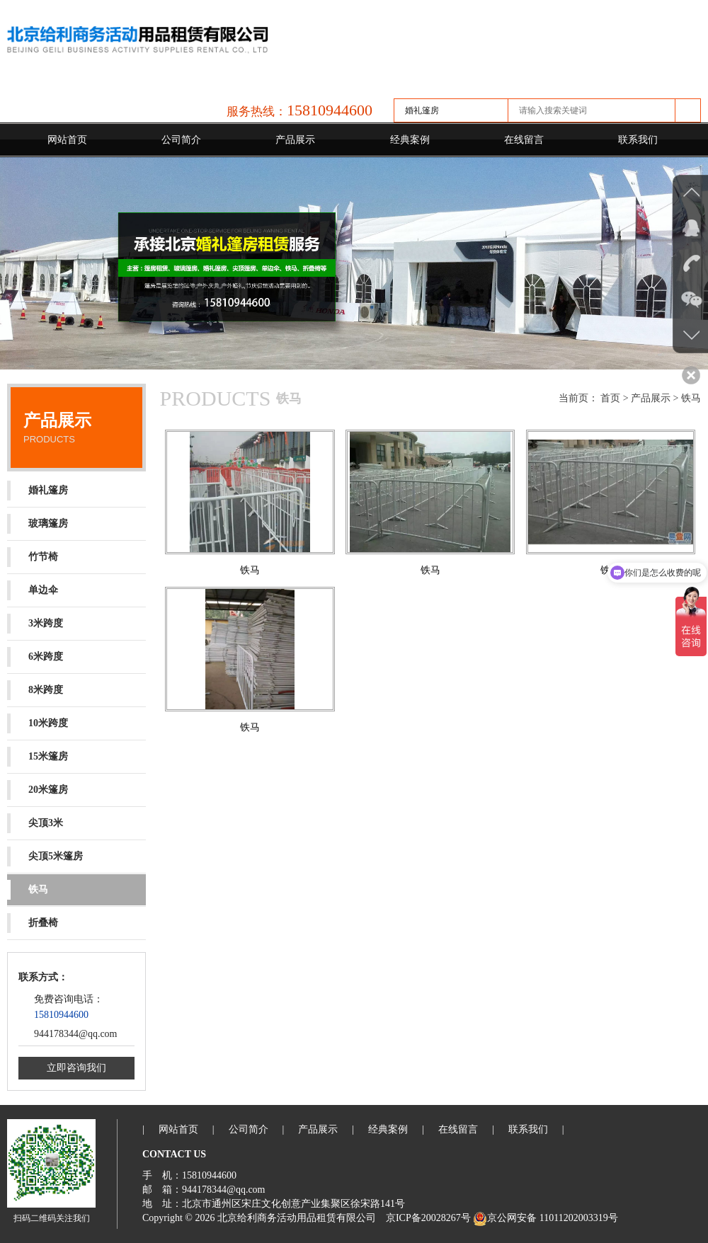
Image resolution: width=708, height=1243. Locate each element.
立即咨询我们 (76, 1067)
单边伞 (32, 590)
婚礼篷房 (37, 490)
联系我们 (638, 139)
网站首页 (67, 139)
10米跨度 (37, 723)
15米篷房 (37, 757)
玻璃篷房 (37, 524)
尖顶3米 (35, 823)
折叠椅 (32, 923)
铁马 (27, 890)
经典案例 (410, 139)
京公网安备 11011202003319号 (545, 1218)
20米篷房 (37, 790)
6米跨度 (35, 657)
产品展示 (295, 139)
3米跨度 (35, 624)
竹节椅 (32, 557)
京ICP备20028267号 (428, 1218)
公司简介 (181, 139)
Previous (14, 262)
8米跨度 (35, 690)
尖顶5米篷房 (45, 856)
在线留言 (524, 139)
